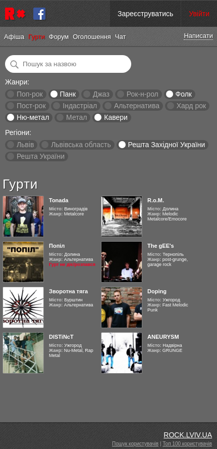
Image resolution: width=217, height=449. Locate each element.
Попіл (57, 246)
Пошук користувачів (135, 443)
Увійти (199, 14)
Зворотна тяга (68, 291)
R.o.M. (155, 200)
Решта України (41, 156)
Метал (76, 117)
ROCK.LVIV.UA (188, 435)
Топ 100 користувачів (187, 443)
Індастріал (80, 106)
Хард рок (191, 106)
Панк (68, 94)
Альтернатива (136, 106)
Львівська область (81, 145)
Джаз (101, 94)
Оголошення (92, 36)
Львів (25, 145)
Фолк (184, 94)
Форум (59, 36)
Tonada (58, 200)
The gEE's (160, 246)
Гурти (36, 36)
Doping (157, 291)
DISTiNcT (61, 337)
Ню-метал (33, 117)
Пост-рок (31, 106)
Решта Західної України (166, 145)
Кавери (116, 117)
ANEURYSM (163, 337)
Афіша (14, 36)
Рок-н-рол (142, 94)
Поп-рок (30, 94)
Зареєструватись (145, 14)
